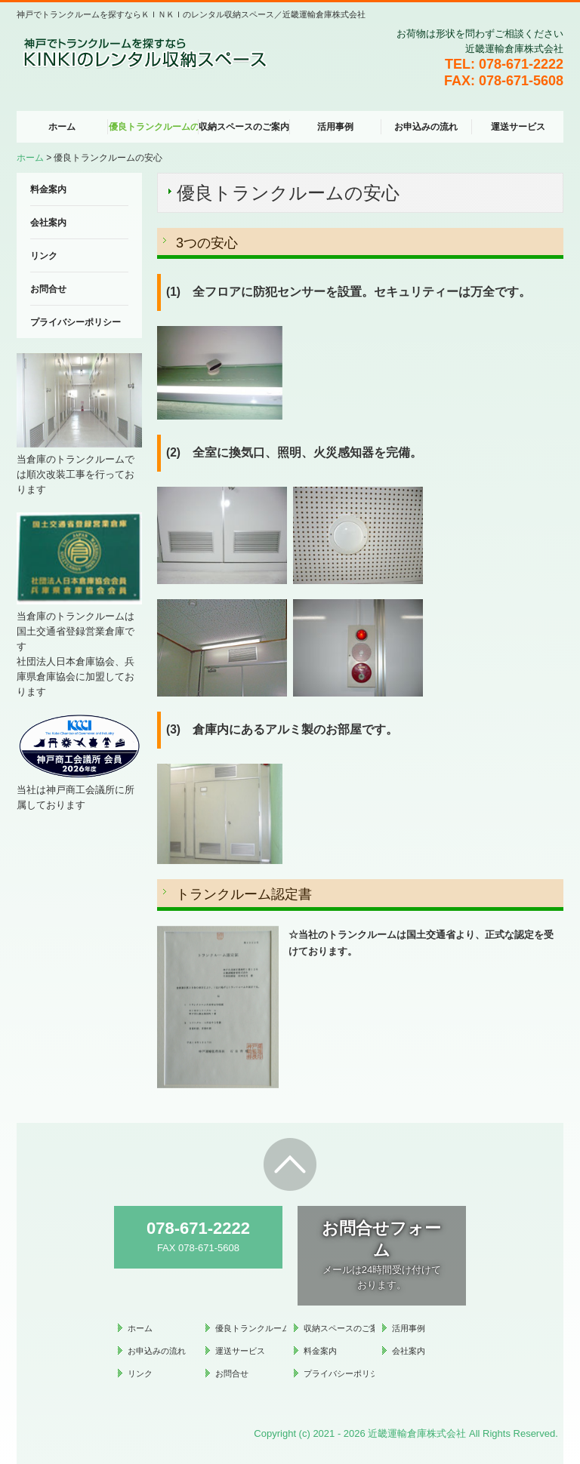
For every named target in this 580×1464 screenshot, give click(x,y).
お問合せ (48, 289)
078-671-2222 (521, 64)
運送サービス (518, 126)
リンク (43, 256)
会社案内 (48, 222)
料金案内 (48, 189)
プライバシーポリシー (75, 322)
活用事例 (335, 126)
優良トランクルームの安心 (154, 126)
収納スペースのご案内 (244, 126)
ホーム (62, 126)
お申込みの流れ (426, 126)
